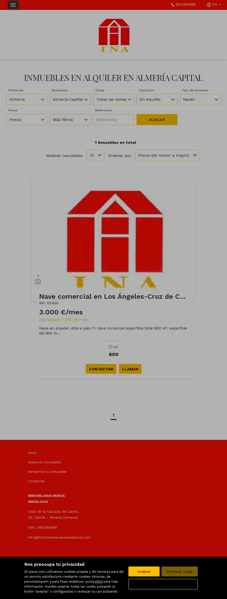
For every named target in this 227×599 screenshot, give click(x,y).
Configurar (163, 584)
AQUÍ (99, 581)
